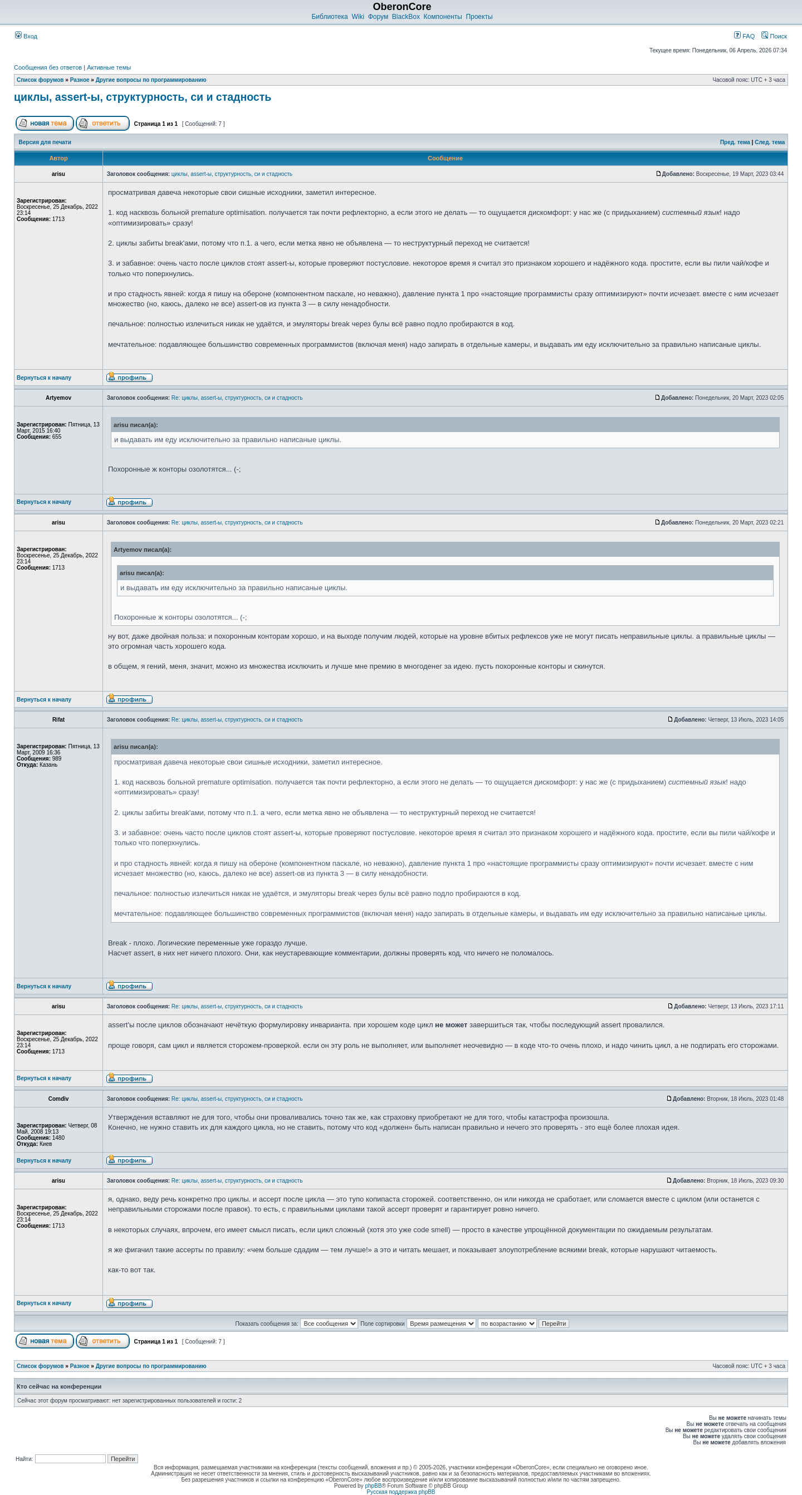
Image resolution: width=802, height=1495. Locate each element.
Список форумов (40, 80)
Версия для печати (45, 142)
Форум (378, 17)
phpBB (373, 1486)
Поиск (774, 36)
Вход (26, 36)
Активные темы (109, 67)
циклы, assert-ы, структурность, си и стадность (142, 97)
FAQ (744, 36)
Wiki (357, 17)
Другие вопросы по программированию (151, 80)
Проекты (479, 17)
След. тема (770, 142)
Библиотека (329, 17)
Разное (80, 80)
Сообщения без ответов (48, 67)
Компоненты (443, 17)
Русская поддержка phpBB (400, 1492)
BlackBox (406, 17)
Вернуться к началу (44, 378)
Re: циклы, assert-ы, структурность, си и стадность (237, 398)
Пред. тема (735, 142)
